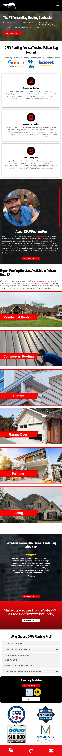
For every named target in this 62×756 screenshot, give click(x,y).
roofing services (33, 281)
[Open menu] (57, 5)
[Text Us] (11, 750)
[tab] (29, 592)
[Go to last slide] (3, 571)
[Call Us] (31, 750)
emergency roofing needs (43, 283)
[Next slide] (58, 571)
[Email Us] (51, 750)
